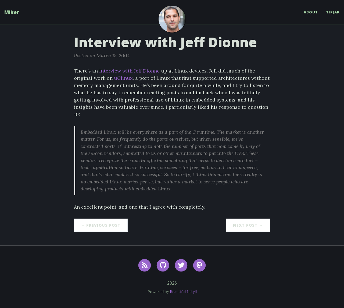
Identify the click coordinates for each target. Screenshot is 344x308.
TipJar (333, 12)
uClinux (123, 78)
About (311, 12)
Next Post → (248, 225)
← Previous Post (101, 225)
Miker (11, 12)
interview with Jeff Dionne (129, 71)
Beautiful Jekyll (183, 291)
